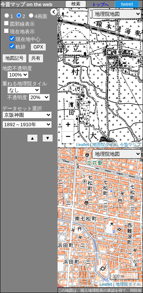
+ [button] (68, 125)
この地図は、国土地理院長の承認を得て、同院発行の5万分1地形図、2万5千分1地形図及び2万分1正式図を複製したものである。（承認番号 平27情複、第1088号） (100, 290)
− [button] (68, 137)
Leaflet (82, 144)
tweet (127, 4)
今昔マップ (130, 144)
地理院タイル (104, 144)
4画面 (41, 16)
